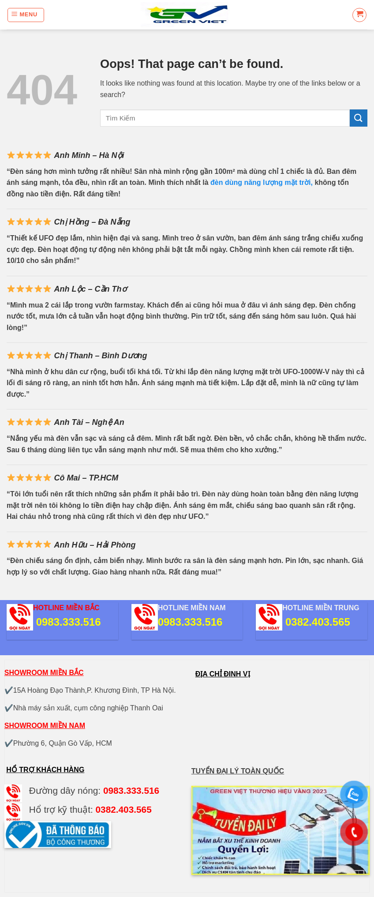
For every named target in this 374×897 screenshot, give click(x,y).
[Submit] (358, 118)
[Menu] (25, 15)
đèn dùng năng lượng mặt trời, (261, 182)
